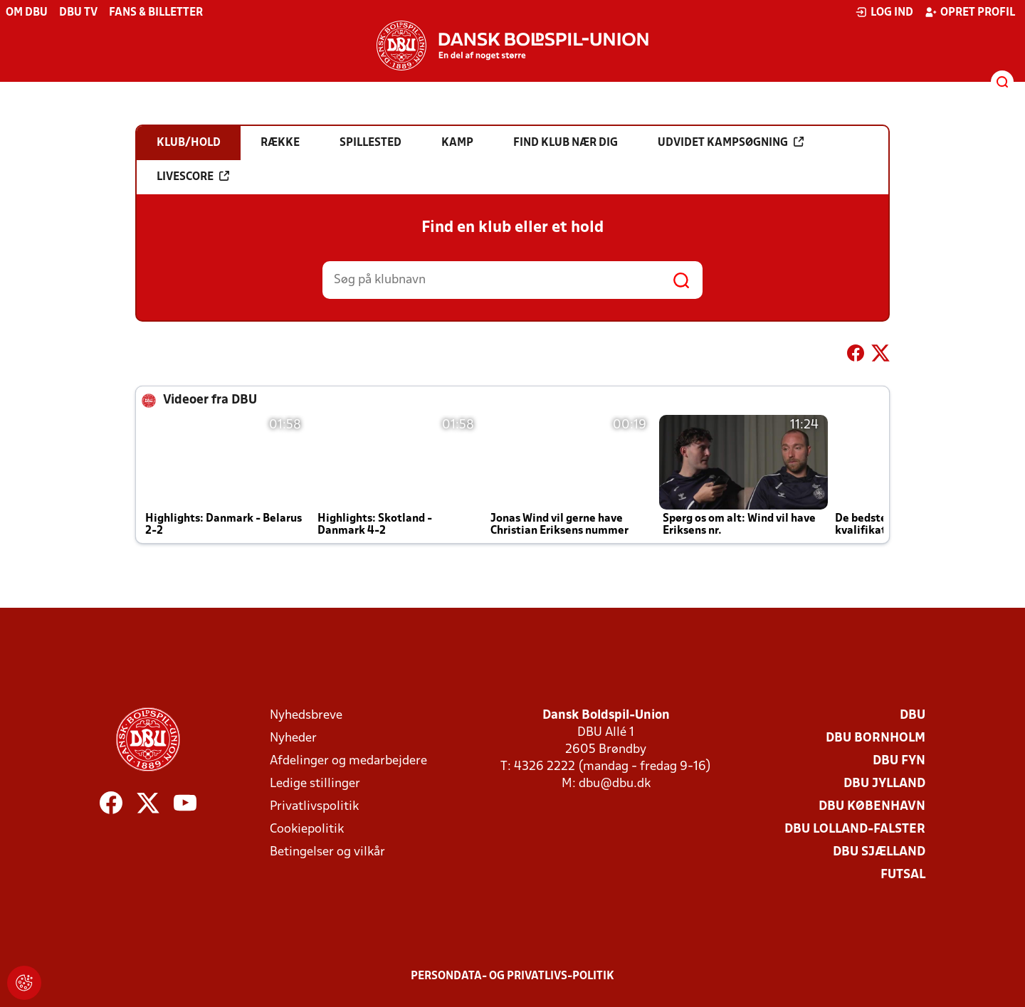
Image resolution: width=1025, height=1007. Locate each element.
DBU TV (78, 13)
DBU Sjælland (879, 852)
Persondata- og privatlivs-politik (512, 976)
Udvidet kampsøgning (731, 142)
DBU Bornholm (875, 738)
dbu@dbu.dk (615, 784)
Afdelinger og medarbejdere (348, 761)
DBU (912, 716)
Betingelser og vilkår (327, 852)
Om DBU (27, 13)
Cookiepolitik (307, 829)
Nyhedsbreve (306, 716)
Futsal (903, 875)
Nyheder (293, 738)
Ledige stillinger (315, 784)
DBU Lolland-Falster (854, 829)
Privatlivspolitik (314, 807)
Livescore (193, 176)
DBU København (872, 807)
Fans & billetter (156, 13)
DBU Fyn (899, 761)
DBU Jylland (884, 784)
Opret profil (970, 12)
